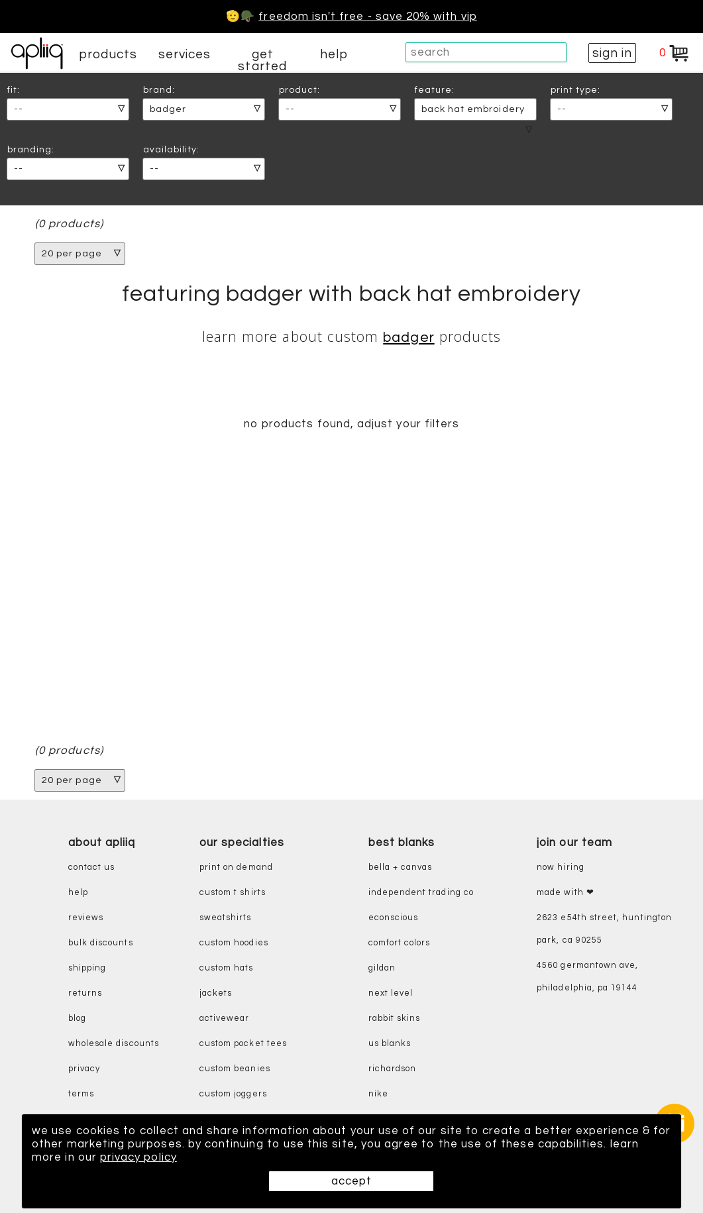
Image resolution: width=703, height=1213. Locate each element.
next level (390, 993)
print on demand (236, 867)
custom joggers (233, 1094)
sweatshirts (225, 918)
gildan (382, 968)
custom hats (226, 968)
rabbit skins (394, 1018)
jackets (215, 993)
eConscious (393, 918)
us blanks (389, 1043)
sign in (612, 53)
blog (77, 1018)
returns (85, 993)
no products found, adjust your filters (351, 424)
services (184, 54)
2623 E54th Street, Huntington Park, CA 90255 (604, 929)
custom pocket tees (243, 1043)
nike (378, 1094)
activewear (224, 1018)
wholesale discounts (113, 1043)
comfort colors (399, 943)
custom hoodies (233, 943)
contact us (91, 867)
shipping (87, 968)
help (334, 54)
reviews (85, 918)
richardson (392, 1069)
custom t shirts (232, 892)
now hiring (560, 867)
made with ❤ (565, 892)
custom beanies (234, 1069)
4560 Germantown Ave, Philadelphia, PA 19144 (587, 976)
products (108, 54)
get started (262, 60)
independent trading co (421, 892)
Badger (408, 337)
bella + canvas (400, 867)
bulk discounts (100, 943)
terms (81, 1094)
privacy (84, 1069)
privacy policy (138, 1157)
